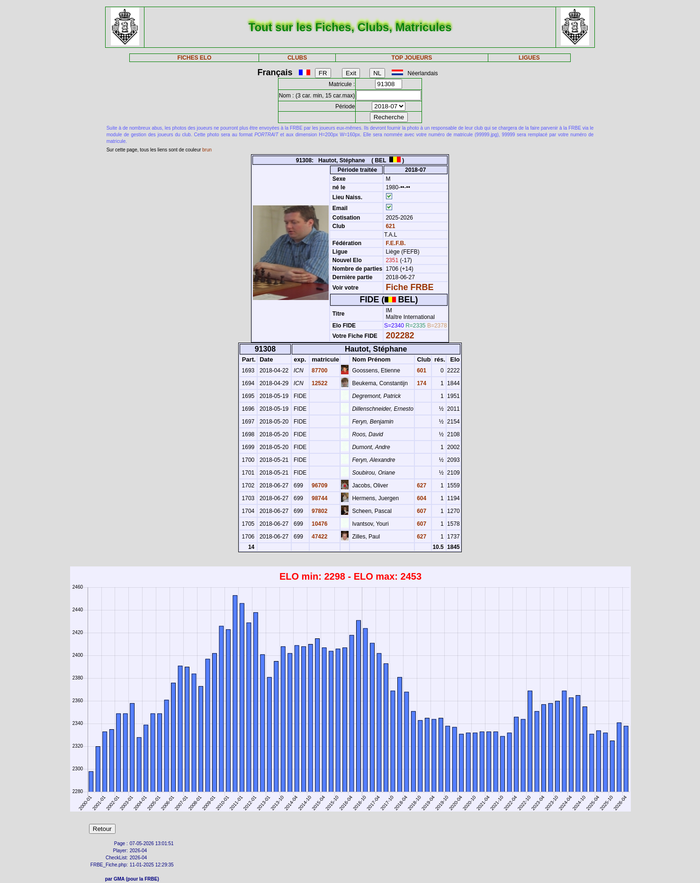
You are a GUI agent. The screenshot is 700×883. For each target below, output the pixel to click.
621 (389, 226)
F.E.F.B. (395, 243)
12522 (319, 383)
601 (420, 370)
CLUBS (297, 57)
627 (420, 485)
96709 (319, 485)
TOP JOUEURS (412, 57)
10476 (319, 524)
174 (420, 383)
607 (420, 511)
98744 (319, 498)
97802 (319, 511)
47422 (319, 536)
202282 (400, 335)
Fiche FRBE (409, 287)
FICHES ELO (194, 57)
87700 (319, 370)
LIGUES (529, 57)
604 (420, 498)
